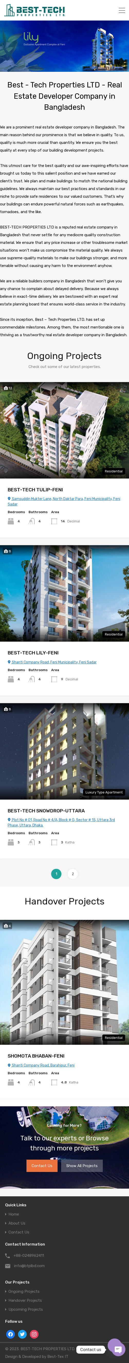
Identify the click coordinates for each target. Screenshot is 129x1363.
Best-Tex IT (56, 1356)
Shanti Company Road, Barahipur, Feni (41, 1065)
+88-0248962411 (28, 1255)
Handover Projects (24, 1300)
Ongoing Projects (23, 1292)
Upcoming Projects (24, 1309)
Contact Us (42, 1165)
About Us (16, 1223)
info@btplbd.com (28, 1265)
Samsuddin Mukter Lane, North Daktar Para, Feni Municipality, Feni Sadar (63, 501)
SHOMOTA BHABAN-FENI (37, 1056)
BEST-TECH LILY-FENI (33, 652)
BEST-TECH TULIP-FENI (35, 489)
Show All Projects (81, 1165)
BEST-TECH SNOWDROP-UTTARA (47, 810)
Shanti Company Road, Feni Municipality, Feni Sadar (52, 662)
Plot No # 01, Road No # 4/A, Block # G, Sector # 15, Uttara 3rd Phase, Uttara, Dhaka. (60, 822)
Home (13, 1214)
